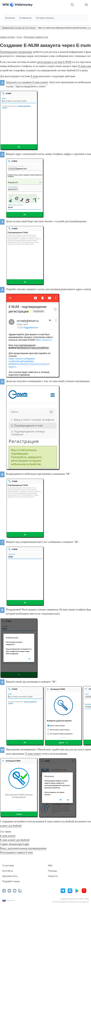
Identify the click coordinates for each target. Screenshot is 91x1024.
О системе (8, 865)
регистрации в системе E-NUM (54, 62)
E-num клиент (33, 753)
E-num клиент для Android (14, 840)
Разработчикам (11, 881)
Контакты (7, 870)
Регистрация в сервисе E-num (36, 37)
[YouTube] (14, 890)
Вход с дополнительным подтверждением (23, 848)
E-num (19, 37)
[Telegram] (4, 890)
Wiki (50, 865)
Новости (53, 876)
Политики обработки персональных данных (70, 902)
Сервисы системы (7, 37)
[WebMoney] (21, 5)
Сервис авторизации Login (14, 844)
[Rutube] (20, 890)
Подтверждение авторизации (16, 52)
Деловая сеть (10, 876)
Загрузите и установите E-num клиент (27, 82)
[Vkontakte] (9, 890)
